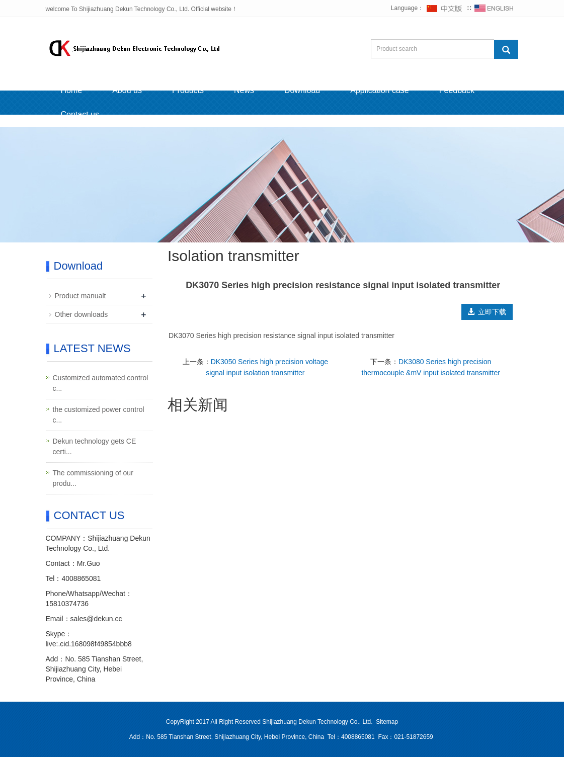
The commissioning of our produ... (93, 478)
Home (72, 90)
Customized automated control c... (100, 383)
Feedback (456, 90)
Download (302, 90)
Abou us (127, 90)
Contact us (80, 114)
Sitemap (387, 721)
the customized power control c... (98, 414)
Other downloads (81, 314)
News (244, 90)
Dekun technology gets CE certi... (94, 446)
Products (188, 90)
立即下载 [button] (487, 312)
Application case (379, 90)
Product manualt (80, 296)
